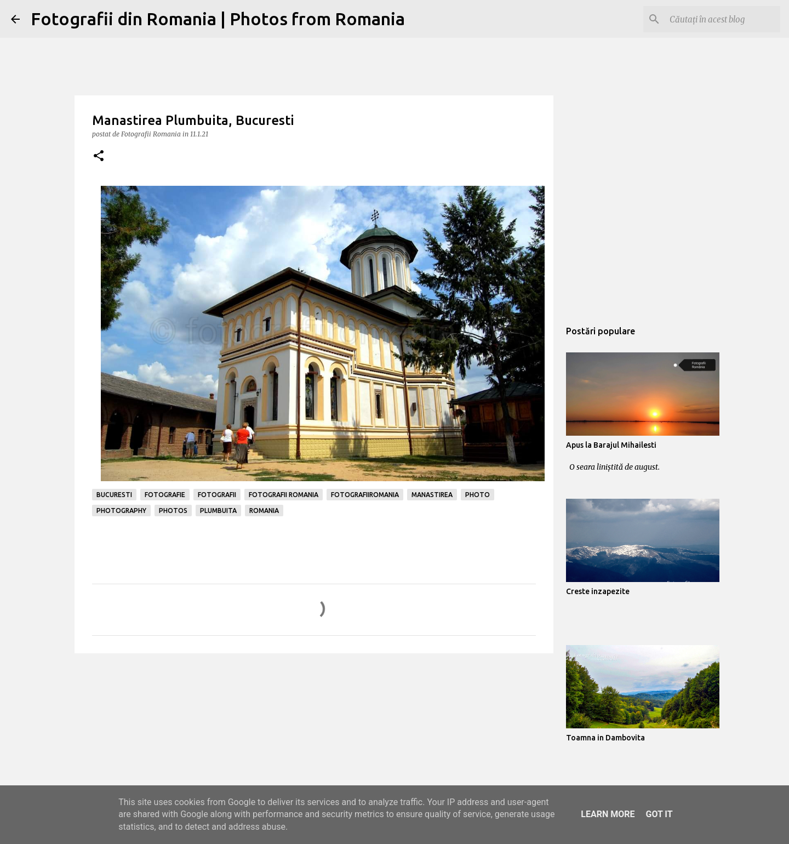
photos (173, 510)
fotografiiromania (365, 494)
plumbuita (218, 510)
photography (121, 510)
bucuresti (114, 494)
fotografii (217, 494)
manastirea (432, 494)
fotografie (165, 494)
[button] (98, 156)
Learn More (607, 814)
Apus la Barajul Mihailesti (611, 445)
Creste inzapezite (598, 591)
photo (477, 494)
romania (264, 510)
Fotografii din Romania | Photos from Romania (218, 18)
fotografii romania (283, 494)
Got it (658, 814)
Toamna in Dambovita (605, 737)
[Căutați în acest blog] (722, 19)
